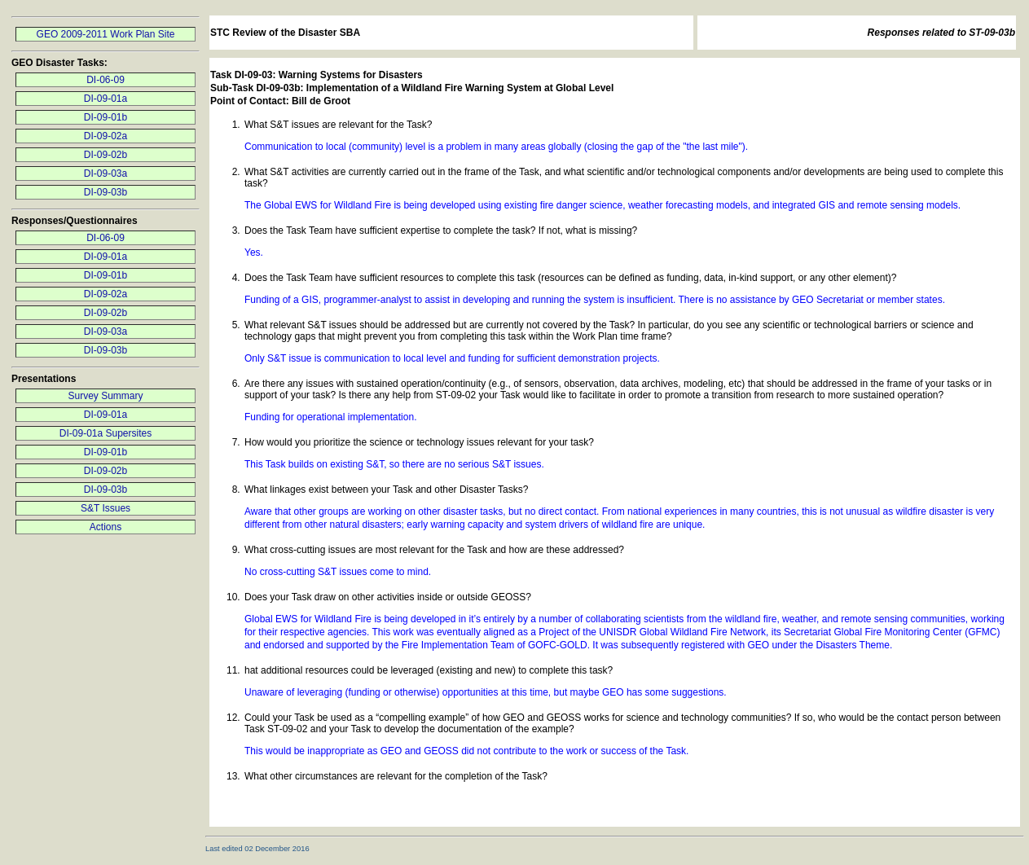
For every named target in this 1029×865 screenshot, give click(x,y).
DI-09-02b (105, 154)
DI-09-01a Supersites (105, 433)
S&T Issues (105, 508)
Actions (105, 527)
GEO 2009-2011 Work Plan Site (106, 34)
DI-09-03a (105, 173)
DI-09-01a (105, 98)
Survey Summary (105, 396)
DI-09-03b (105, 192)
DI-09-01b (105, 117)
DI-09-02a (105, 136)
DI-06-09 (105, 80)
